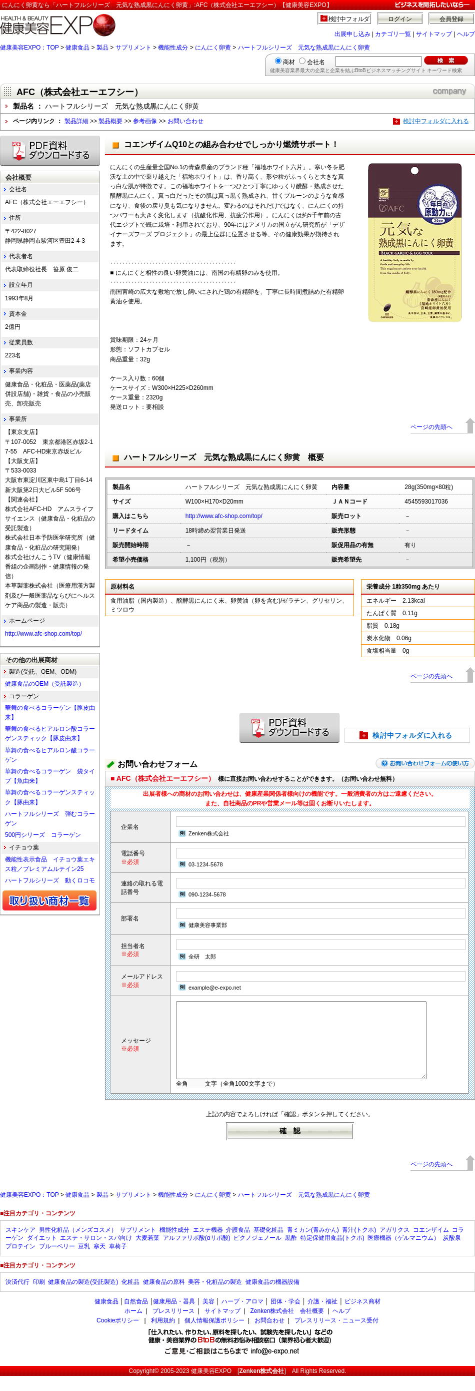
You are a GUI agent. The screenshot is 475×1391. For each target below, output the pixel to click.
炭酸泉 (452, 1252)
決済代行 (18, 1296)
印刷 (39, 1296)
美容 (208, 1316)
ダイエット (42, 1252)
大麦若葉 (148, 1252)
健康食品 (78, 47)
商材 (289, 62)
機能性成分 (173, 47)
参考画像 (145, 121)
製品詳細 (76, 121)
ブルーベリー (57, 1261)
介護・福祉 (323, 1316)
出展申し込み (352, 34)
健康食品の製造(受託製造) (83, 1296)
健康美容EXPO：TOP (29, 47)
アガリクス (395, 1244)
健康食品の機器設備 (273, 1296)
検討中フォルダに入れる (436, 121)
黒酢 (291, 1252)
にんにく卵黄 (213, 47)
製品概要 (110, 121)
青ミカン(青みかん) (313, 1244)
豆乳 (84, 1261)
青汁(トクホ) (359, 1244)
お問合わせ (269, 1335)
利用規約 (163, 1335)
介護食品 (238, 1244)
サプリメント (134, 47)
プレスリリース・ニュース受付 (336, 1335)
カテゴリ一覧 (393, 34)
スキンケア (21, 1244)
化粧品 (131, 1296)
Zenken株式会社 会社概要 (287, 1325)
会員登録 (452, 19)
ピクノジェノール (258, 1252)
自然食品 (136, 1316)
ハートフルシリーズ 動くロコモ (50, 880)
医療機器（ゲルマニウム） (404, 1252)
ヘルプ (466, 34)
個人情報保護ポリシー (214, 1335)
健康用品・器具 (174, 1316)
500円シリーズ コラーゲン (43, 834)
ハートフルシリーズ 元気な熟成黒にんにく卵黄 (304, 47)
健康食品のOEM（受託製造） (44, 683)
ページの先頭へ (431, 426)
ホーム (133, 1325)
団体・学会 (285, 1316)
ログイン (400, 19)
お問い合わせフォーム (158, 764)
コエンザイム (431, 1244)
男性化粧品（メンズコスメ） (78, 1244)
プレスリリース (173, 1325)
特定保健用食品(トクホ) (332, 1252)
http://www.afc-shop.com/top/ (224, 516)
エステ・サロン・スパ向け (96, 1252)
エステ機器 (208, 1244)
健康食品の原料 (164, 1296)
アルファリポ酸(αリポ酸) (196, 1252)
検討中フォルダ (349, 19)
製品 (102, 47)
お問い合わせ (186, 121)
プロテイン (21, 1261)
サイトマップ (434, 34)
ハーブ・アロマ (243, 1316)
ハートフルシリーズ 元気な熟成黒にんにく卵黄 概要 (224, 457)
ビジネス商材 (362, 1316)
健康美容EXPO (211, 1385)
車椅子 (118, 1261)
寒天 (100, 1261)
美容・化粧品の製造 (215, 1296)
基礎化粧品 (269, 1244)
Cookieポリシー (117, 1335)
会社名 (316, 62)
